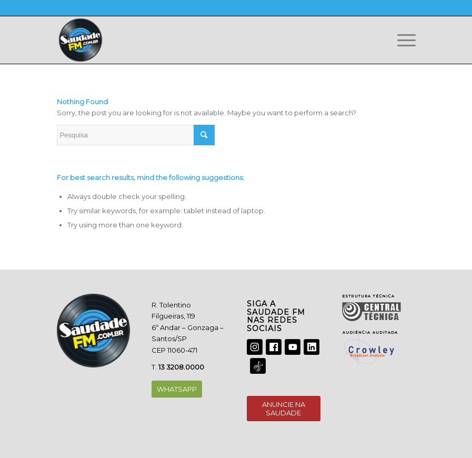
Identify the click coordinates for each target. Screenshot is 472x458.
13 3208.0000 (181, 367)
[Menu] (401, 40)
